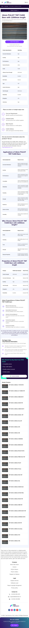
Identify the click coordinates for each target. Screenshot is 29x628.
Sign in (26, 2)
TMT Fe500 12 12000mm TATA (14, 534)
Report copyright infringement (15, 585)
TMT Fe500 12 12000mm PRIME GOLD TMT (17, 456)
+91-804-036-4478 (15, 594)
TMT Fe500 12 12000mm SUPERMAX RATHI (17, 516)
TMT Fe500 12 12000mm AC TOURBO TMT (17, 390)
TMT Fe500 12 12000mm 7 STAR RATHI (16, 384)
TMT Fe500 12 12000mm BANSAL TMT (16, 414)
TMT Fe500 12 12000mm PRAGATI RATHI (16, 450)
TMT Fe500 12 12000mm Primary (15, 468)
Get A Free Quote (14, 41)
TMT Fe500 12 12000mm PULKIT (15, 462)
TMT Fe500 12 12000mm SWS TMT (15, 522)
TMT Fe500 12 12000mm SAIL (14, 480)
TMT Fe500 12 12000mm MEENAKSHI (16, 444)
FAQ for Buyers (14, 569)
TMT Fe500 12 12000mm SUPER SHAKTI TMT (17, 510)
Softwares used (14, 583)
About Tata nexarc (14, 564)
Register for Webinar (14, 574)
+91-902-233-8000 (15, 599)
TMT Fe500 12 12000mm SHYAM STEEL (16, 492)
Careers (14, 567)
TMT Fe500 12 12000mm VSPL (14, 540)
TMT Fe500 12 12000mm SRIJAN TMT (16, 498)
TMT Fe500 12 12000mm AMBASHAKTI (16, 396)
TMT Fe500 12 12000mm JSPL (14, 426)
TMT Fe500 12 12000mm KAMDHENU (16, 438)
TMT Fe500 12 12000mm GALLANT (15, 420)
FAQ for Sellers (14, 571)
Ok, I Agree (14, 625)
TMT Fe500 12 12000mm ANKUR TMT (16, 402)
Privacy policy (14, 587)
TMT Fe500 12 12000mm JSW (14, 432)
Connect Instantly (14, 376)
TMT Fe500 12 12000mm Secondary (15, 528)
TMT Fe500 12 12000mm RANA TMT (15, 474)
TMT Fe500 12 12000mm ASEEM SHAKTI (16, 408)
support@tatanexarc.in (15, 596)
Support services (14, 580)
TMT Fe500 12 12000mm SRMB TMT (15, 504)
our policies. (16, 622)
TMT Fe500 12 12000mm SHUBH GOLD (16, 486)
